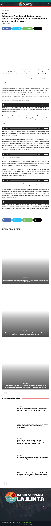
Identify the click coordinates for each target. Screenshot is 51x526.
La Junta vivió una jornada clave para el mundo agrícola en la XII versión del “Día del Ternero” (25, 281)
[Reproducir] (4, 105)
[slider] (46, 104)
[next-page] (5, 393)
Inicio (3, 10)
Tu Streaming (27, 522)
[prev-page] (3, 393)
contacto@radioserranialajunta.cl (31, 511)
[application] (25, 105)
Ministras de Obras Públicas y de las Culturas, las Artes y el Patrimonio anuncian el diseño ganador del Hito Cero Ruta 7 (32, 474)
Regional (7, 10)
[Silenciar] (42, 105)
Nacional (25, 330)
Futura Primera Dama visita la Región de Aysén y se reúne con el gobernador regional (32, 458)
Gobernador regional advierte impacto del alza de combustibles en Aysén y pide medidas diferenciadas (25, 333)
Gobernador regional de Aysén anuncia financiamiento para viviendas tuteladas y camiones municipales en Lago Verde (25, 386)
